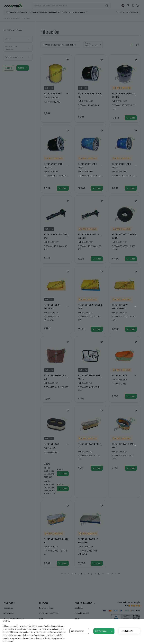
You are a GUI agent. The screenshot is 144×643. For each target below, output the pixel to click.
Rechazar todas (77, 631)
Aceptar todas (101, 631)
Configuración (127, 631)
